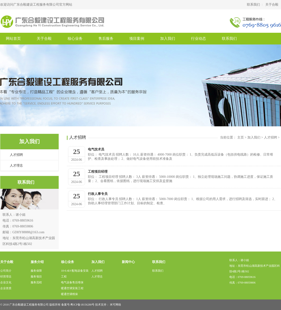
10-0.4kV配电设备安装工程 (75, 273)
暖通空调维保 (69, 294)
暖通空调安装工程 (72, 288)
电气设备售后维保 (72, 282)
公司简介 (5, 270)
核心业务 (75, 38)
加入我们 (167, 38)
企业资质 (5, 288)
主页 (240, 137)
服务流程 (36, 282)
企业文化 (5, 282)
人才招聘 (16, 155)
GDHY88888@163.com (28, 232)
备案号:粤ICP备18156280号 (78, 304)
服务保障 (36, 270)
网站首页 (13, 38)
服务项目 (36, 276)
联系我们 (253, 4)
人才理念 (16, 165)
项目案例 (136, 38)
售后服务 (105, 38)
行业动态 (198, 38)
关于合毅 (271, 4)
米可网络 (115, 304)
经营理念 (5, 276)
